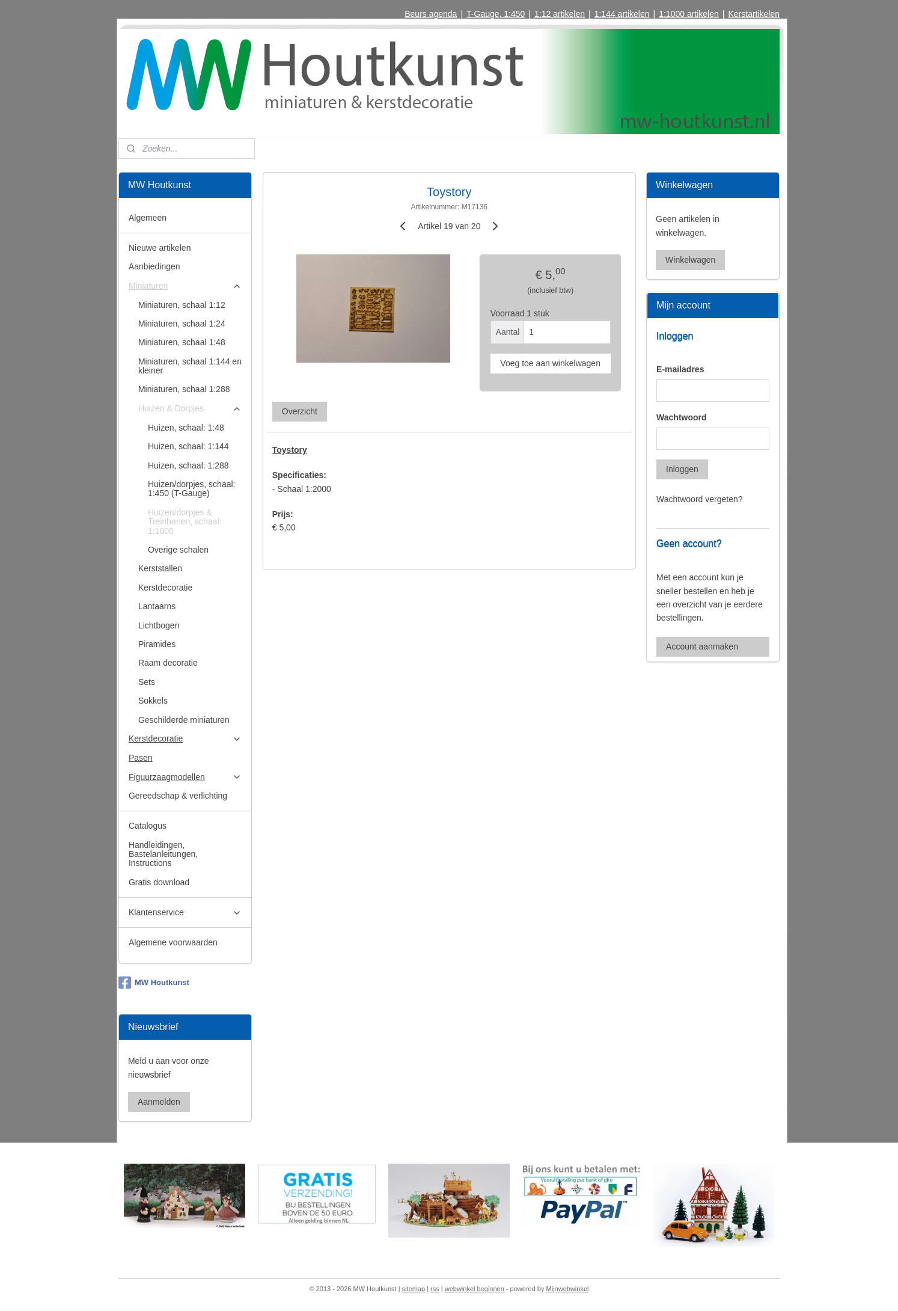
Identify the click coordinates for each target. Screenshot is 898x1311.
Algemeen (147, 218)
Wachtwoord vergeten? (699, 499)
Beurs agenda (431, 14)
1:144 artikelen (622, 14)
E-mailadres (680, 369)
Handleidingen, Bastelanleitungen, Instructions (163, 854)
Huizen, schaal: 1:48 (186, 427)
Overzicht (299, 411)
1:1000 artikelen (689, 14)
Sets (146, 682)
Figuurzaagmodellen (185, 777)
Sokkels (153, 700)
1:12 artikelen (559, 14)
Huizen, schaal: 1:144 (188, 446)
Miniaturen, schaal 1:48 (181, 342)
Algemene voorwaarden (173, 942)
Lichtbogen (159, 625)
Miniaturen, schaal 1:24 (181, 323)
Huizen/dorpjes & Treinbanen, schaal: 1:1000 (184, 522)
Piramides (157, 644)
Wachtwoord (681, 417)
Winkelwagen (690, 260)
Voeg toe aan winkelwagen (550, 363)
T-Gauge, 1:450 (495, 14)
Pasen (141, 758)
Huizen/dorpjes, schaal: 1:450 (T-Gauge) (192, 488)
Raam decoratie (168, 663)
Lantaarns (157, 606)
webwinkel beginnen (474, 1288)
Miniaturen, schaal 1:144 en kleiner (190, 366)
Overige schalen (178, 549)
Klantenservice (185, 912)
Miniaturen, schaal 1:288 (184, 389)
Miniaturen (185, 286)
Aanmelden (159, 1102)
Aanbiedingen (154, 266)
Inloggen (682, 469)
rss (434, 1288)
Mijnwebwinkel (567, 1288)
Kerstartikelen (754, 14)
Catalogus (147, 826)
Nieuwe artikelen (160, 248)
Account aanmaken (702, 646)
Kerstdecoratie (165, 587)
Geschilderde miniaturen (184, 720)
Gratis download (159, 882)
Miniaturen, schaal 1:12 (181, 305)
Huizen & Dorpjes (190, 409)
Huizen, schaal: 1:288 (188, 465)
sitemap (414, 1288)
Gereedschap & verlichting (178, 795)
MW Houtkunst (153, 982)
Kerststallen (160, 568)
